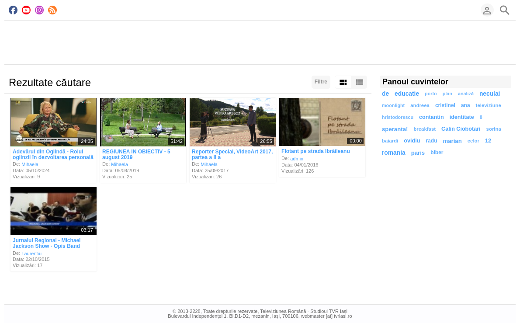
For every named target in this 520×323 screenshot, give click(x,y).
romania (394, 152)
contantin (431, 117)
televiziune (488, 105)
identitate (462, 117)
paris (418, 152)
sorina (493, 129)
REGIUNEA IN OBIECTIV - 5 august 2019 (136, 154)
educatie (407, 93)
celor (473, 140)
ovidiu (412, 141)
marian (452, 141)
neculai (489, 93)
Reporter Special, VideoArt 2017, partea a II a (232, 154)
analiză (466, 93)
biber (436, 152)
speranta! (395, 129)
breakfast (424, 129)
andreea (420, 105)
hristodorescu (397, 117)
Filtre (321, 82)
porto (431, 93)
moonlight (393, 105)
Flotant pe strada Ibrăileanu (315, 151)
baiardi (390, 140)
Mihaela (29, 164)
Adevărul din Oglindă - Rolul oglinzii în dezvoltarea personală (53, 154)
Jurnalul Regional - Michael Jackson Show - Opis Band (46, 243)
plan (447, 93)
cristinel (445, 105)
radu (431, 141)
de (385, 93)
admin (296, 158)
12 (488, 141)
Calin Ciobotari (461, 129)
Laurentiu (31, 253)
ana (465, 105)
